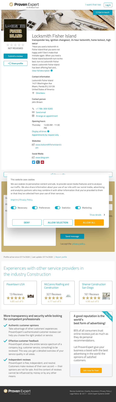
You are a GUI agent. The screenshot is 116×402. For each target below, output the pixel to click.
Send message (72, 236)
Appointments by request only (45, 134)
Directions (40, 93)
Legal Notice (74, 393)
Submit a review (15, 56)
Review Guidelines (77, 391)
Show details (94, 214)
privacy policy (78, 243)
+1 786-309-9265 (44, 108)
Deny (27, 222)
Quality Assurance (92, 391)
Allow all (89, 222)
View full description (42, 70)
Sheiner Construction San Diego (94, 285)
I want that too (93, 4)
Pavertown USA (15, 284)
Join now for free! (91, 370)
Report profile (61, 257)
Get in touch (102, 12)
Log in (108, 4)
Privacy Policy (27, 199)
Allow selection (58, 222)
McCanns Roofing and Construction (56, 285)
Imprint (15, 199)
